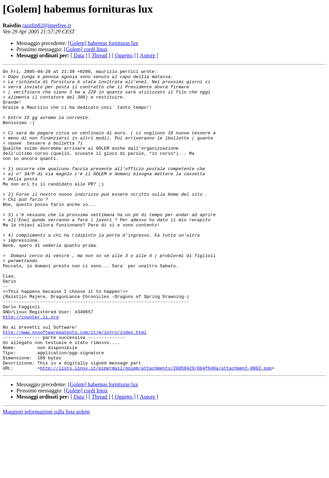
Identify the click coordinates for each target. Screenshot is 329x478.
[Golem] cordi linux (86, 49)
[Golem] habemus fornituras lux (103, 43)
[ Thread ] (100, 55)
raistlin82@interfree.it (46, 25)
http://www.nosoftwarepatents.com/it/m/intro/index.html (74, 385)
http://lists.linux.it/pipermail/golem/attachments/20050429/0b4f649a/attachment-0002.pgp (156, 428)
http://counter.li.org (31, 367)
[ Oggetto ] (123, 55)
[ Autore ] (147, 55)
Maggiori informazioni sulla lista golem (46, 472)
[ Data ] (79, 55)
